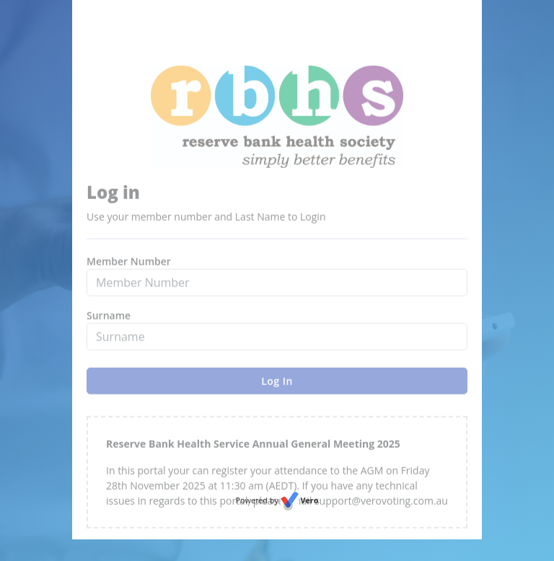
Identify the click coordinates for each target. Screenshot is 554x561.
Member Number (129, 279)
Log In (277, 399)
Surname (109, 333)
